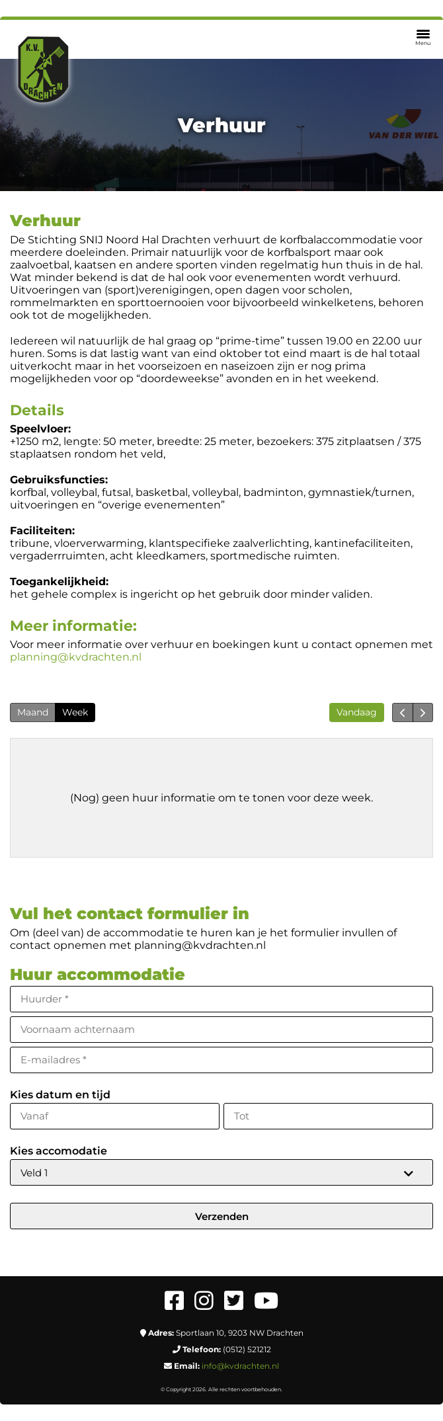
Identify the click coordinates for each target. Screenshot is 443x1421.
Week (75, 712)
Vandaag (357, 712)
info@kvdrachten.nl (240, 1366)
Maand (32, 712)
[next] (423, 712)
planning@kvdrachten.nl (75, 657)
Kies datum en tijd (60, 1094)
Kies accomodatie (58, 1151)
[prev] (402, 712)
